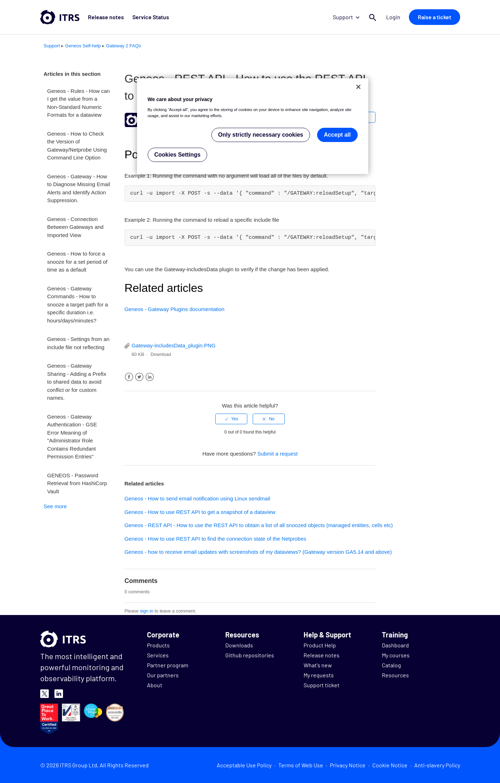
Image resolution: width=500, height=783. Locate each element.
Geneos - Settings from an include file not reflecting (78, 343)
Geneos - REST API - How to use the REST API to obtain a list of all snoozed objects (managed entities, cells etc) (259, 525)
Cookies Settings (177, 155)
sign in (146, 611)
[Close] (358, 87)
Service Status (150, 17)
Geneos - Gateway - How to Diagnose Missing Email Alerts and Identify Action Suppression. (78, 188)
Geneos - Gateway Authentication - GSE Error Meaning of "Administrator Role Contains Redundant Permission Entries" (72, 437)
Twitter (139, 377)
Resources (395, 675)
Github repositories (249, 655)
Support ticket (322, 685)
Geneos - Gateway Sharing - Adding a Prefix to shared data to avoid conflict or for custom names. (76, 382)
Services (158, 655)
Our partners (163, 675)
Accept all (337, 135)
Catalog (391, 665)
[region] (252, 126)
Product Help (320, 645)
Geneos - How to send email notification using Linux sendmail (197, 498)
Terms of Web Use (300, 765)
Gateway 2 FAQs (123, 45)
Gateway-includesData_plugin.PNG (174, 345)
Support (346, 17)
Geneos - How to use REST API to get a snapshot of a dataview (200, 512)
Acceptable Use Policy (244, 765)
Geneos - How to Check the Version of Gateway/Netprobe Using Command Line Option (77, 146)
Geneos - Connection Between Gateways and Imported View (75, 227)
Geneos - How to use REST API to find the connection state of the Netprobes (215, 539)
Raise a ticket (434, 17)
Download (161, 354)
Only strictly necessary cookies (260, 135)
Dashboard (395, 645)
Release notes (106, 17)
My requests (319, 675)
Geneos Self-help (83, 45)
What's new (318, 665)
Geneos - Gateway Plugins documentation (175, 309)
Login (393, 17)
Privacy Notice (347, 765)
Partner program (167, 665)
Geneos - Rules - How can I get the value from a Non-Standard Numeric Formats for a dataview (78, 103)
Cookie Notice (389, 765)
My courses (396, 655)
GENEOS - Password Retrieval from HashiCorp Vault (77, 483)
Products (158, 645)
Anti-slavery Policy (437, 765)
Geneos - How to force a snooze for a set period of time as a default (77, 262)
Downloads (239, 645)
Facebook (129, 377)
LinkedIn (149, 377)
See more (55, 506)
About (154, 685)
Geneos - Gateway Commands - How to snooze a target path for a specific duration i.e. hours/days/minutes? (77, 304)
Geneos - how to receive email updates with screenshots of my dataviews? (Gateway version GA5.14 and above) (258, 552)
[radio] (231, 419)
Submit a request (277, 454)
